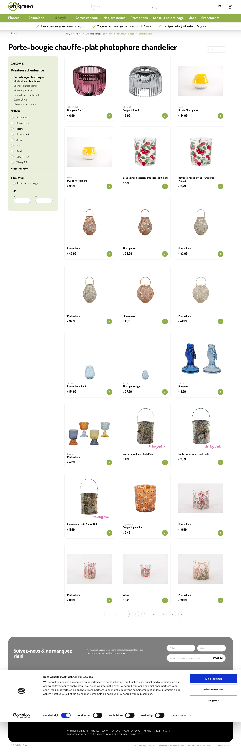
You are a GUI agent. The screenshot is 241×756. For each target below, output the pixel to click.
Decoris (20, 128)
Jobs (68, 694)
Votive (126, 594)
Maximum (44, 199)
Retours (127, 694)
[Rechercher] (153, 6)
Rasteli (19, 151)
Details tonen (178, 749)
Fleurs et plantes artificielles (27, 95)
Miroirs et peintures (23, 90)
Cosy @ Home (23, 123)
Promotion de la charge (27, 183)
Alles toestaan (213, 712)
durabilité (12, 694)
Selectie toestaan (213, 723)
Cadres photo (20, 99)
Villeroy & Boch (23, 162)
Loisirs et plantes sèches (25, 85)
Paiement (128, 686)
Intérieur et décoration (25, 104)
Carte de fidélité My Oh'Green (21, 686)
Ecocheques (129, 702)
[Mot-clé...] (120, 6)
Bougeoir (183, 386)
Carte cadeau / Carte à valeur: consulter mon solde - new (149, 698)
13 (180, 26)
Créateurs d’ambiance (27, 70)
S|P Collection (23, 156)
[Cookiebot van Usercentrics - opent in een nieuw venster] (21, 749)
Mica (18, 145)
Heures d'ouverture (74, 682)
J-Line (19, 139)
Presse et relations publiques (78, 686)
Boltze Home (22, 117)
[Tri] (216, 49)
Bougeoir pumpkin (133, 527)
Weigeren (213, 734)
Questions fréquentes (133, 682)
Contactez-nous (73, 690)
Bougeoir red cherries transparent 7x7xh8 (197, 179)
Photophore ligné (76, 386)
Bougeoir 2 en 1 (75, 110)
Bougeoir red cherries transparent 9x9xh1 (145, 177)
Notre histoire (14, 682)
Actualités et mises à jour (19, 690)
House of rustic (23, 134)
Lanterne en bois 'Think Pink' (138, 453)
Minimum (22, 199)
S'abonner (218, 658)
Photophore (73, 248)
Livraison (128, 690)
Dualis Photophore (188, 110)
